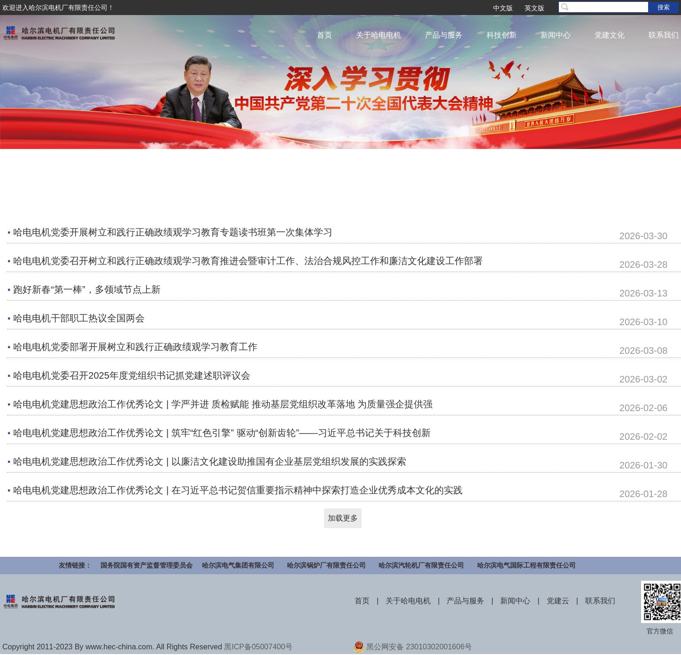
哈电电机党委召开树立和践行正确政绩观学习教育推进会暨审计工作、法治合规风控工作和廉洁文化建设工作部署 (248, 261)
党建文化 (610, 35)
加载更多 (343, 518)
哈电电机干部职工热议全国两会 (79, 318)
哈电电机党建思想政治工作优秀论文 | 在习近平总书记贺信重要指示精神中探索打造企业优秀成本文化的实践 (237, 490)
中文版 (503, 8)
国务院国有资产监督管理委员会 (147, 565)
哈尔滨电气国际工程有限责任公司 (526, 565)
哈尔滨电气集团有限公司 (238, 565)
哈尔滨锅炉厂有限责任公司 (326, 565)
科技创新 (502, 35)
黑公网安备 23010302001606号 (419, 647)
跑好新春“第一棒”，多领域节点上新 (86, 289)
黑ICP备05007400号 (258, 647)
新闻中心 (556, 35)
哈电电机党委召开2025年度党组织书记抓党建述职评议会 (131, 375)
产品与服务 (444, 35)
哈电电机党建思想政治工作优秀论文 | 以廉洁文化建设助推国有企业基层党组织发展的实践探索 (209, 461)
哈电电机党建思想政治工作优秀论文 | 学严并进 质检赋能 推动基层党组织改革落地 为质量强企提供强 (223, 404)
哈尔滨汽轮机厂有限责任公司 (421, 565)
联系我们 (664, 35)
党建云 (558, 601)
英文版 (534, 8)
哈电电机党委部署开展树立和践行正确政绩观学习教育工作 (135, 347)
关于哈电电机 (378, 35)
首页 (324, 35)
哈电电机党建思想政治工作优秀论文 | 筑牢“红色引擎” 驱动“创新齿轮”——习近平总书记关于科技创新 (222, 433)
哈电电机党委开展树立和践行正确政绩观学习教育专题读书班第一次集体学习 (173, 232)
